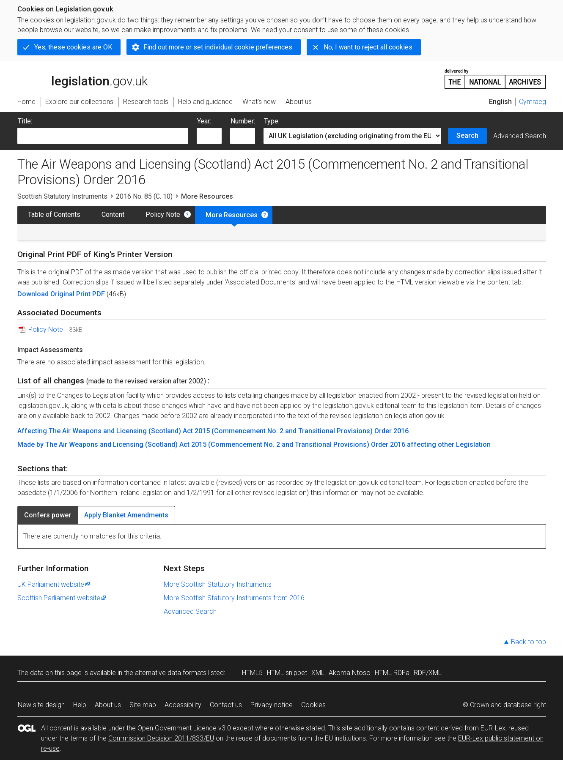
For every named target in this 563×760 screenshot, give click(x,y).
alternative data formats (170, 673)
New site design (41, 705)
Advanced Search (519, 136)
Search (467, 135)
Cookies (313, 705)
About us (108, 705)
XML (317, 673)
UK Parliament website (54, 584)
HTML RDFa (392, 673)
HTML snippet (287, 673)
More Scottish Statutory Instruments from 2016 (234, 598)
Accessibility (183, 705)
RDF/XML (428, 673)
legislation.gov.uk (82, 78)
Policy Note (163, 215)
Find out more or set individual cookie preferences (217, 47)
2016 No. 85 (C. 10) (144, 196)
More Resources (232, 215)
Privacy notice (271, 705)
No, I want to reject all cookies (368, 47)
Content (113, 215)
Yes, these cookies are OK (73, 47)
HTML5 (252, 673)
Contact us (226, 705)
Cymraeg (532, 102)
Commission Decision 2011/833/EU (161, 738)
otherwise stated (300, 728)
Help (79, 705)
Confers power (47, 515)
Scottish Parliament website (62, 598)
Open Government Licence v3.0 (184, 728)
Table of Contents (54, 215)
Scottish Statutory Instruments (62, 196)
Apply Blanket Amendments (126, 515)
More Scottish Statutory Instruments (218, 584)
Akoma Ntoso (350, 673)
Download (33, 294)
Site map (142, 705)
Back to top (528, 642)
